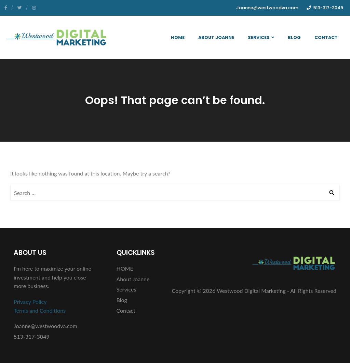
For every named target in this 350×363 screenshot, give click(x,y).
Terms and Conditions (40, 310)
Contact (326, 37)
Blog (294, 37)
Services (261, 37)
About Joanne (216, 37)
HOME (178, 37)
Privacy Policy (30, 301)
